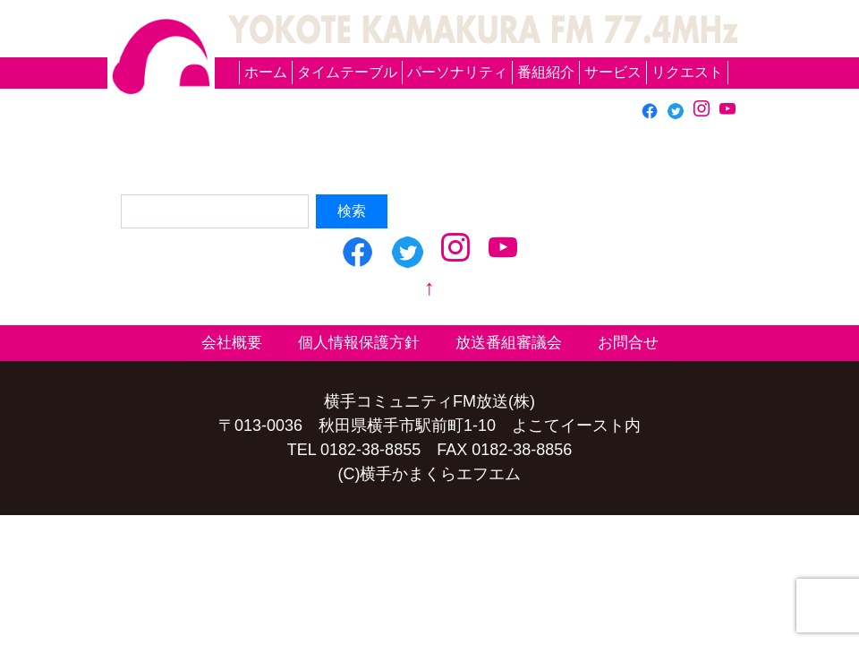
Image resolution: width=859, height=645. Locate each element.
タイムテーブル (347, 72)
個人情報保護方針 (359, 342)
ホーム (265, 72)
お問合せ (628, 342)
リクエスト (687, 72)
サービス (613, 72)
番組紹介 (545, 72)
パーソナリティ (457, 72)
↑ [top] (429, 287)
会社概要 (231, 342)
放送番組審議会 (508, 342)
